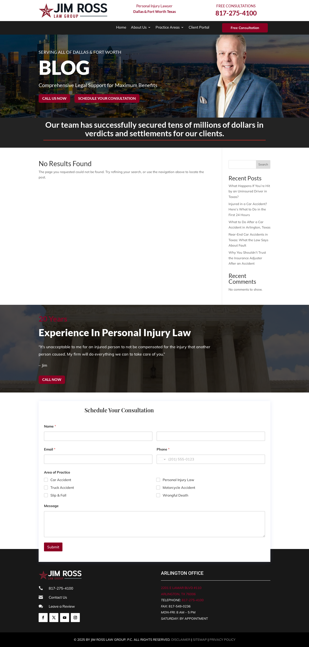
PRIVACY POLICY (222, 640)
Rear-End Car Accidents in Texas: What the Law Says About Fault (248, 239)
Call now (51, 379)
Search (263, 164)
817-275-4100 (193, 600)
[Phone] (211, 459)
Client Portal (199, 27)
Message (51, 506)
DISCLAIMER (180, 640)
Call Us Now (54, 98)
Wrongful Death (175, 495)
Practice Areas (168, 27)
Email (49, 449)
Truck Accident (62, 487)
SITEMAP (200, 640)
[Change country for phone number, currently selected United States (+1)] (162, 459)
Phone (163, 449)
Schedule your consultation (107, 98)
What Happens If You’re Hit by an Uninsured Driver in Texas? (249, 191)
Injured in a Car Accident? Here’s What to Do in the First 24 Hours (248, 209)
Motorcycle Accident (179, 487)
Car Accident (60, 480)
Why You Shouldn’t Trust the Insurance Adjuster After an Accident (247, 257)
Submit (53, 547)
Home (121, 27)
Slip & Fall (58, 495)
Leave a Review (62, 606)
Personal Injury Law (178, 480)
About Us (139, 27)
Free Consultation (245, 28)
